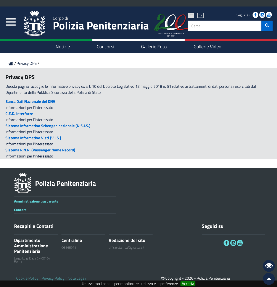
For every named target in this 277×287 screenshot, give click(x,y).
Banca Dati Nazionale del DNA (30, 101)
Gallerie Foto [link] (154, 46)
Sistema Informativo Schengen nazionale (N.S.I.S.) (47, 126)
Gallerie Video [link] (207, 46)
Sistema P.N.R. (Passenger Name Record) (40, 150)
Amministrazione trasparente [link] (36, 201)
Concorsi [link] (105, 46)
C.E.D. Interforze (19, 114)
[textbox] (225, 26)
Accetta (188, 283)
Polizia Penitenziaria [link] (101, 24)
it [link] (191, 15)
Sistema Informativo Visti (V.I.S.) (33, 138)
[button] (267, 26)
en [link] (200, 15)
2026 (189, 278)
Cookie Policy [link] (27, 278)
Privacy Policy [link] (53, 278)
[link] (10, 22)
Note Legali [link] (77, 278)
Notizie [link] (63, 46)
